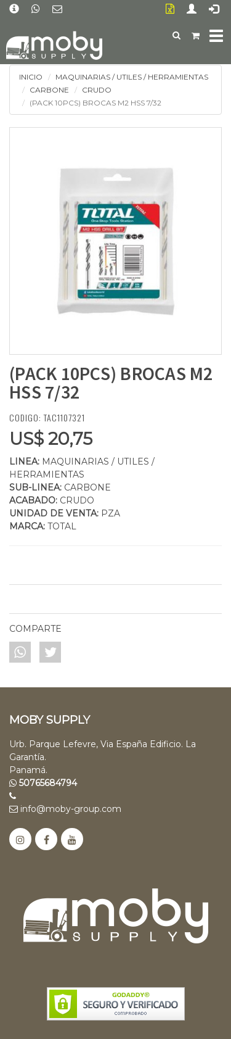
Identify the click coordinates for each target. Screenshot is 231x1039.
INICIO (31, 76)
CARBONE (49, 89)
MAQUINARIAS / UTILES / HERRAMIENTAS (131, 76)
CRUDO (96, 89)
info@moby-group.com (65, 808)
